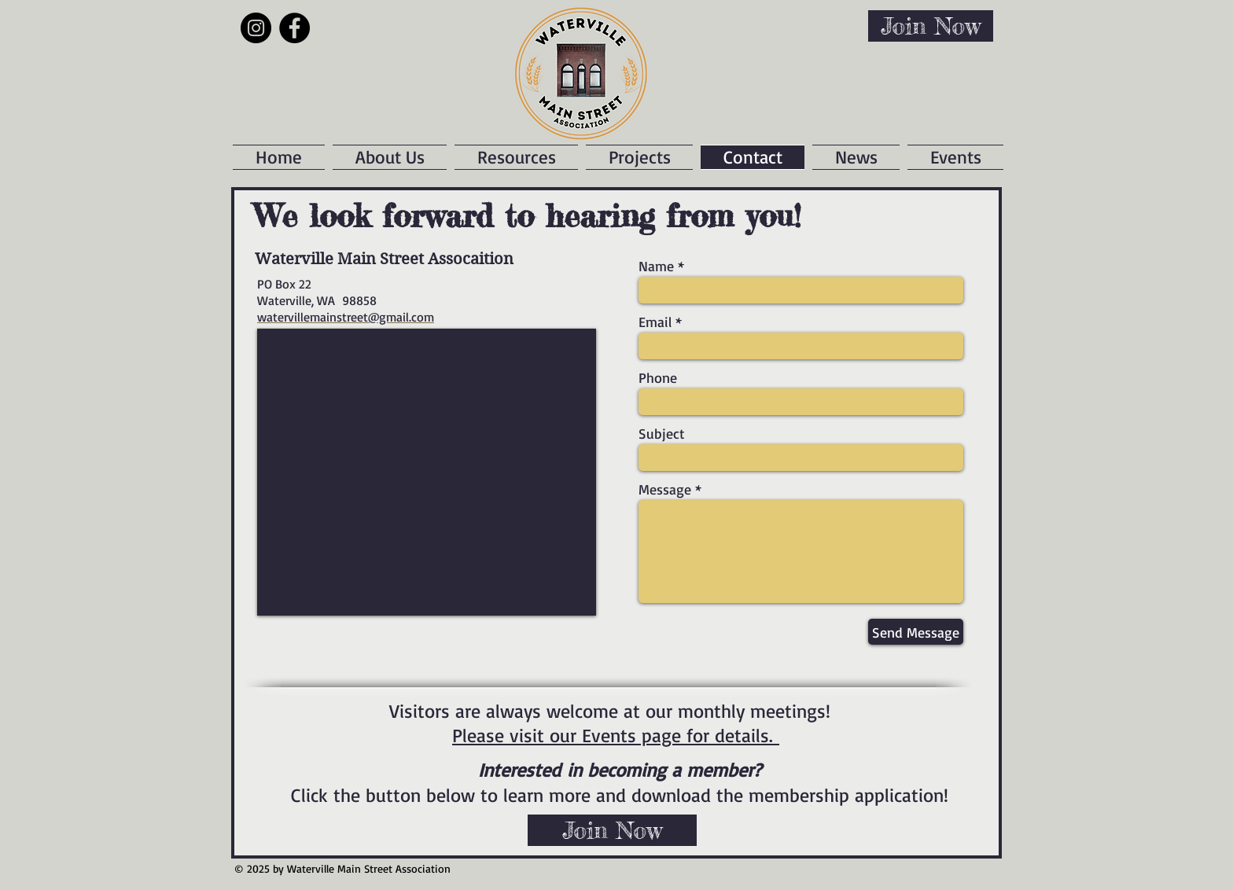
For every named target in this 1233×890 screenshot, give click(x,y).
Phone (658, 377)
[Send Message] (915, 632)
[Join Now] (930, 26)
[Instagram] (256, 28)
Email (655, 321)
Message (665, 489)
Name (656, 266)
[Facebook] (294, 28)
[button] (639, 157)
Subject (662, 433)
